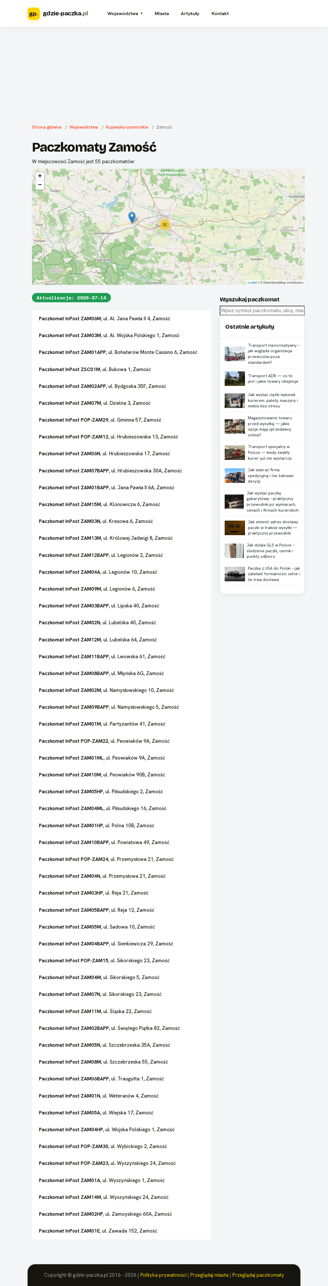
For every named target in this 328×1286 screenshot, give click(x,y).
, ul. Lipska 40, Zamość (99, 605)
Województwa (83, 127)
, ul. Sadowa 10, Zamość (97, 927)
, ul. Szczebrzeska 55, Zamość (103, 1062)
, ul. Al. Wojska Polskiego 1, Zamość (109, 335)
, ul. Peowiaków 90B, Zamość (102, 774)
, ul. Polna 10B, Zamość (96, 825)
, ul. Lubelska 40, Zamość (97, 622)
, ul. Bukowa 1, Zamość (95, 369)
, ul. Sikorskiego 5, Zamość (99, 977)
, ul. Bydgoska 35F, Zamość (102, 386)
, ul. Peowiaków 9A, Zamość (104, 741)
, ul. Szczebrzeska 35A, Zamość (104, 1045)
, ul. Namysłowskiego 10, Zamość (106, 690)
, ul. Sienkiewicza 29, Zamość (106, 943)
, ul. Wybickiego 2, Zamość (103, 1146)
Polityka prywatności (163, 1275)
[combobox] (262, 310)
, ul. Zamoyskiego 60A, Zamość (105, 1214)
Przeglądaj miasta (209, 1275)
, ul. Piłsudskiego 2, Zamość (101, 791)
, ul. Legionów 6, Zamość (97, 589)
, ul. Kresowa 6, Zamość (96, 521)
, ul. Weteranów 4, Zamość (99, 1096)
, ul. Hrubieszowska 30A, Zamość (110, 470)
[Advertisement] (164, 74)
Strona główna (47, 127)
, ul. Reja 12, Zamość (96, 910)
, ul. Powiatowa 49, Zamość (104, 842)
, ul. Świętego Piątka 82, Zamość (109, 1028)
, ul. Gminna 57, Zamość (100, 420)
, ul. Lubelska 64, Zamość (98, 639)
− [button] (40, 185)
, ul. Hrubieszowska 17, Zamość (104, 453)
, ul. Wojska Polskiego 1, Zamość (107, 1129)
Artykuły (190, 13)
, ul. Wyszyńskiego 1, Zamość (102, 1180)
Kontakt (220, 13)
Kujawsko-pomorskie (127, 127)
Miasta (162, 13)
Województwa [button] (123, 13)
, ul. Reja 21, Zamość (94, 893)
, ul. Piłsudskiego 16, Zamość (103, 808)
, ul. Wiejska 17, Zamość (96, 1112)
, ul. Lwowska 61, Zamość (102, 656)
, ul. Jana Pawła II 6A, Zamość (106, 487)
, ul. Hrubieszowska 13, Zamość (108, 437)
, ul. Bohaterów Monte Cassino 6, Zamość (118, 352)
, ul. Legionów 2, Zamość (101, 555)
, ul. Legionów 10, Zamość (98, 572)
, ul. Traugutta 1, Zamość (101, 1078)
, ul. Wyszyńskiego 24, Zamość (107, 1163)
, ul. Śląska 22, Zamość (95, 1011)
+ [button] (40, 176)
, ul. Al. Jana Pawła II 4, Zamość (104, 318)
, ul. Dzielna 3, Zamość (95, 403)
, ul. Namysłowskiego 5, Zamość (109, 707)
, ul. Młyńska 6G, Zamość (101, 673)
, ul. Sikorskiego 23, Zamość (104, 960)
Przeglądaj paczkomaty (258, 1275)
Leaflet (252, 282)
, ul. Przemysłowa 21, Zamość (106, 859)
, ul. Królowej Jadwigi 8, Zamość (106, 538)
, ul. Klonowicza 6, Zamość (99, 504)
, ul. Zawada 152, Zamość (98, 1231)
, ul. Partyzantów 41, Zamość (102, 724)
